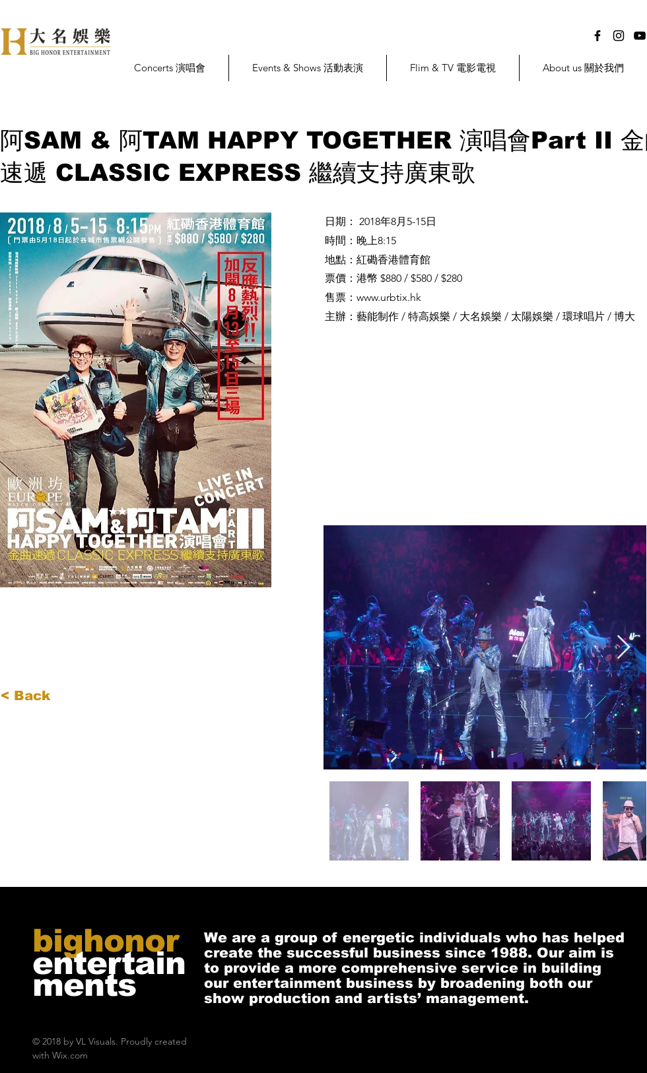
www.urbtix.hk (389, 297)
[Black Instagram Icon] (618, 35)
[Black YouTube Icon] (639, 35)
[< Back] (43, 695)
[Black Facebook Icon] (597, 35)
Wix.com (70, 1055)
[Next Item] (623, 648)
